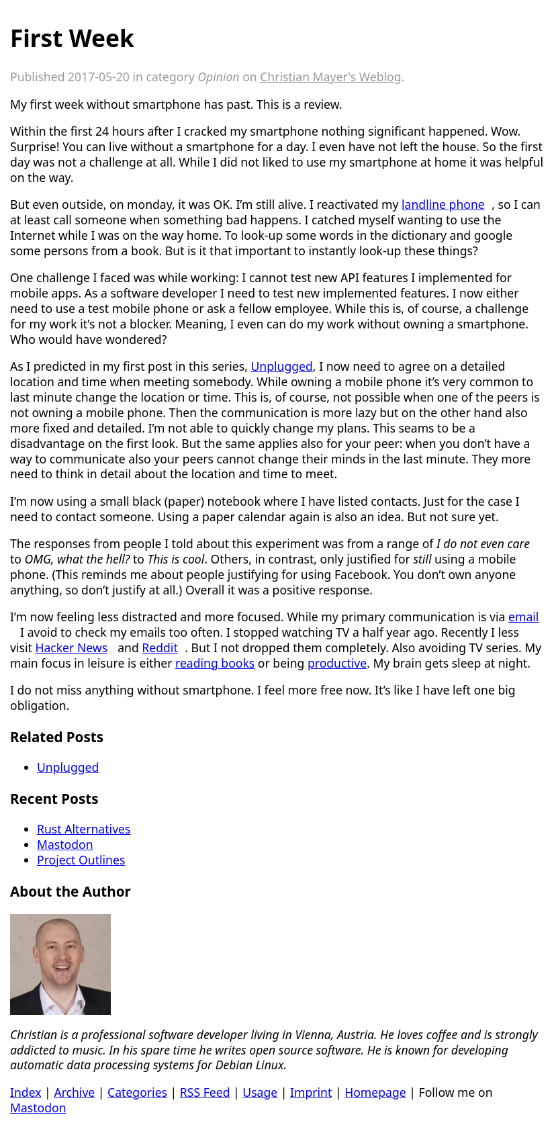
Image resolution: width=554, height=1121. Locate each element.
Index (26, 1092)
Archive (74, 1092)
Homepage (375, 1092)
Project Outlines (81, 860)
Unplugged (281, 366)
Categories (137, 1092)
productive (337, 663)
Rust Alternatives (83, 829)
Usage (259, 1092)
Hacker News (71, 647)
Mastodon (65, 844)
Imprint (311, 1092)
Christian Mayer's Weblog (330, 77)
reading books (215, 663)
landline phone (443, 204)
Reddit (159, 647)
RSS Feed (205, 1092)
